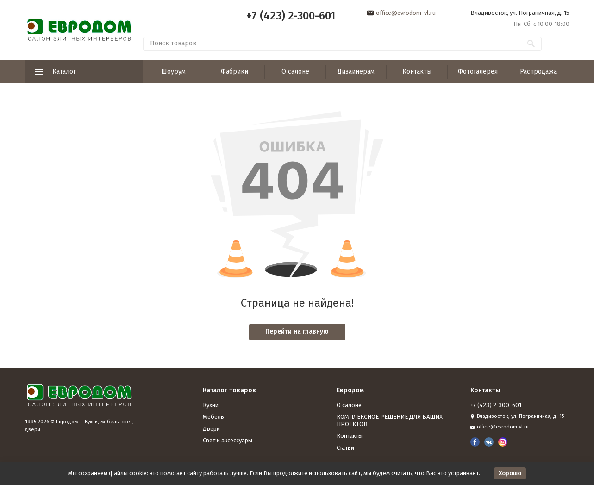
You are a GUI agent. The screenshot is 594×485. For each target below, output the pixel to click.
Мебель (213, 416)
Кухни (211, 405)
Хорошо (510, 473)
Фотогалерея (478, 72)
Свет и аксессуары (227, 440)
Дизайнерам (356, 72)
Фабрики (234, 72)
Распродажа (538, 72)
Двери (211, 428)
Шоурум (173, 72)
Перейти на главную (297, 331)
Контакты (416, 72)
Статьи (345, 447)
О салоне (295, 72)
